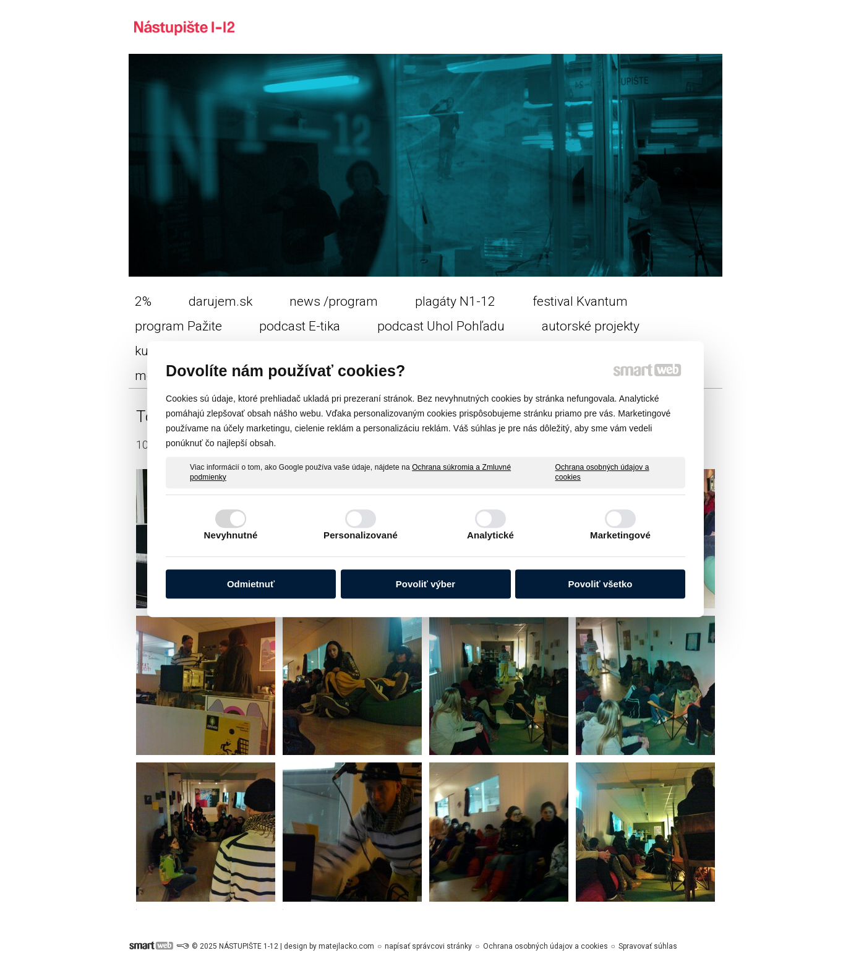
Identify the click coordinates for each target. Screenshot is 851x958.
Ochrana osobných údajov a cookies (602, 472)
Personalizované (360, 535)
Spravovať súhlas (647, 946)
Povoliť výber (425, 584)
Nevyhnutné (231, 535)
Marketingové (620, 535)
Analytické (490, 535)
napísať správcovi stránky (428, 946)
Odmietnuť (251, 584)
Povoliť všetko (600, 584)
